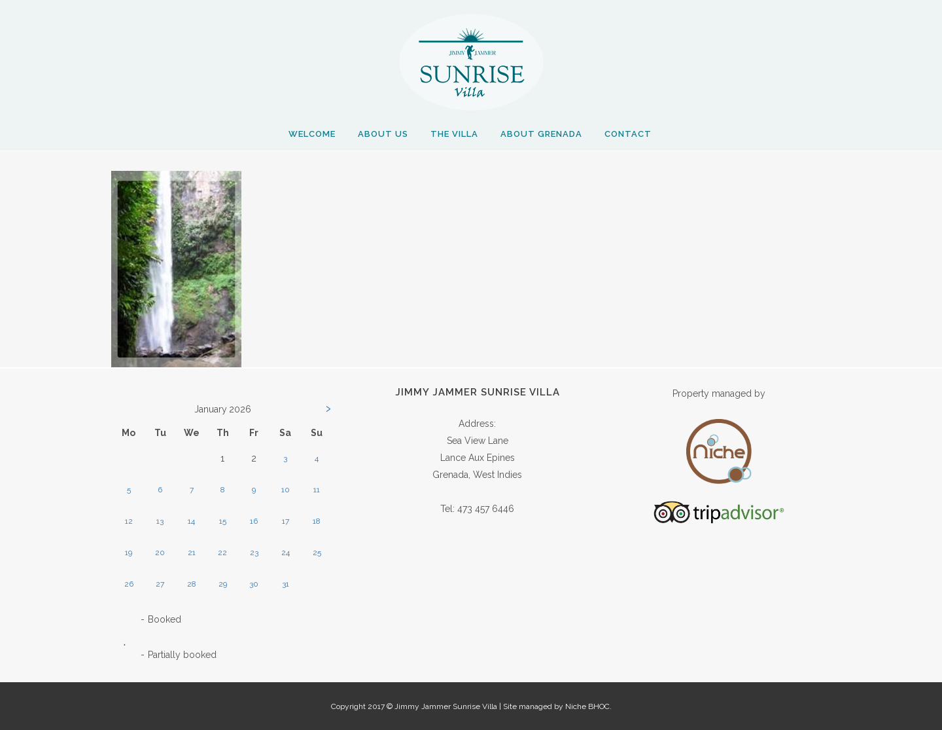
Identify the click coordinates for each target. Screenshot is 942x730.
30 (253, 584)
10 (285, 489)
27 (160, 584)
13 (160, 521)
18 (317, 521)
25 (317, 552)
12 (129, 521)
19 (128, 552)
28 (191, 584)
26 (128, 584)
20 (160, 552)
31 (285, 584)
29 (222, 584)
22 (222, 552)
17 (285, 521)
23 (254, 552)
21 (192, 552)
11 (316, 489)
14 (191, 521)
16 (254, 521)
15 (222, 521)
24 (285, 552)
